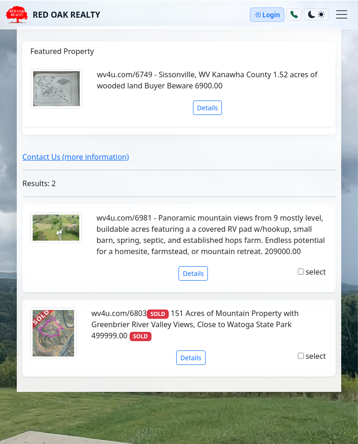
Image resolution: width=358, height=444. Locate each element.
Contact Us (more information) (75, 157)
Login (267, 14)
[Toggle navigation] (341, 14)
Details (207, 107)
